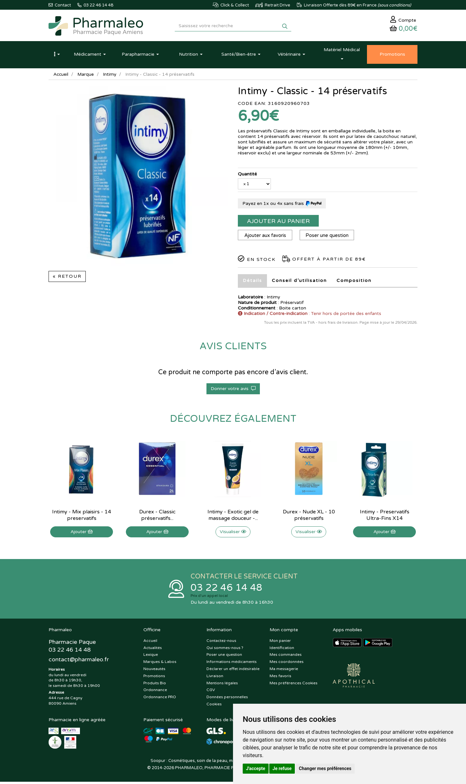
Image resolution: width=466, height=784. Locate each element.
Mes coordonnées (287, 664)
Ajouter (82, 533)
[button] (57, 56)
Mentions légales (222, 685)
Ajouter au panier (278, 222)
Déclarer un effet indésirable (233, 671)
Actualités (152, 650)
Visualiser (233, 533)
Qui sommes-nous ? (224, 650)
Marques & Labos (159, 664)
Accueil (61, 76)
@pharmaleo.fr (79, 662)
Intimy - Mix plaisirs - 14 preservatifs (81, 516)
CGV (210, 692)
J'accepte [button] (255, 768)
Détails (252, 282)
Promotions (154, 678)
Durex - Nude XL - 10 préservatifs (309, 516)
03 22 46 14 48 (226, 590)
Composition (354, 282)
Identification (282, 650)
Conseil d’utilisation (299, 282)
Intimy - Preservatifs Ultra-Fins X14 (384, 516)
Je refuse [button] (282, 768)
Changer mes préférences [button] (325, 768)
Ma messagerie (284, 671)
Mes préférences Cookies (293, 685)
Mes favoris (280, 678)
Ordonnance (155, 692)
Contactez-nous (221, 643)
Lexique (150, 657)
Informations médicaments (231, 664)
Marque (86, 76)
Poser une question (328, 237)
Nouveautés (154, 671)
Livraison (214, 678)
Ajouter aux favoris (265, 237)
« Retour (67, 278)
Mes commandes (286, 657)
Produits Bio (154, 685)
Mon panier (280, 643)
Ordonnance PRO (159, 699)
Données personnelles (227, 699)
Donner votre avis (233, 390)
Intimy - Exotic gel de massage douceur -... (233, 516)
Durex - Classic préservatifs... (157, 516)
